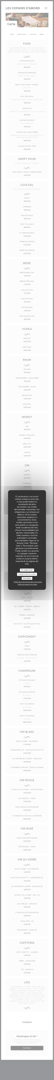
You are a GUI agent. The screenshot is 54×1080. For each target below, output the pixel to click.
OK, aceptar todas (27, 570)
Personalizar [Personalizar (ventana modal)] (27, 578)
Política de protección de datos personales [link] (28, 582)
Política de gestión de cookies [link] (27, 585)
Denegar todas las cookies (27, 574)
